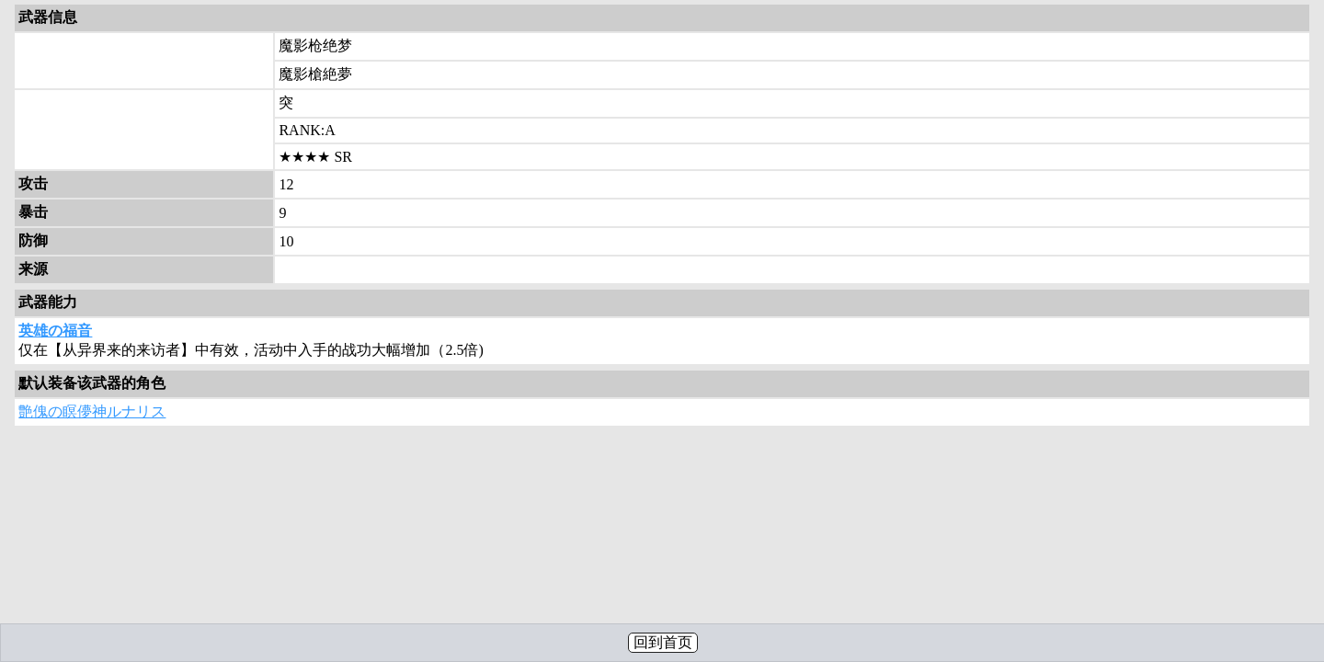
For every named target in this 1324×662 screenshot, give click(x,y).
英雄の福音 (55, 330)
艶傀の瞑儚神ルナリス (92, 411)
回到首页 (662, 642)
